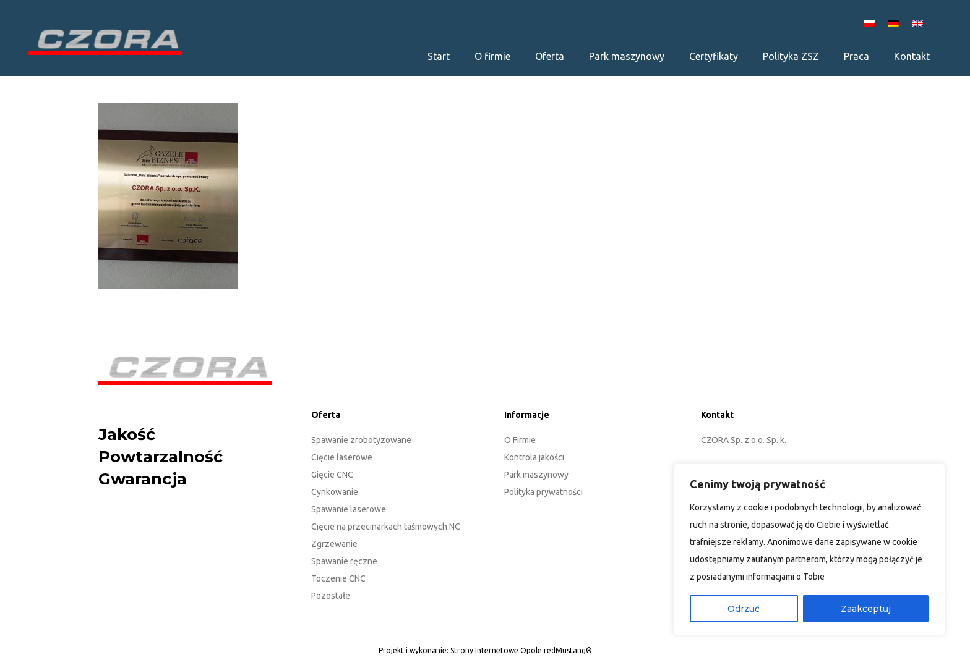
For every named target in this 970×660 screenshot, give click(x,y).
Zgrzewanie (334, 544)
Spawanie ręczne (344, 561)
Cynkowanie (334, 492)
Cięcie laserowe (341, 457)
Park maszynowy (536, 475)
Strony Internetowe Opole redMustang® (521, 650)
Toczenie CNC (338, 578)
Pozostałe (330, 596)
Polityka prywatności (543, 492)
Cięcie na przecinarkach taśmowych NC (385, 526)
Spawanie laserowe (348, 509)
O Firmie (520, 440)
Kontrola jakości (534, 457)
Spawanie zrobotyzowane (361, 440)
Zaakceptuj (866, 608)
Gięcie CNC (332, 475)
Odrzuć (744, 608)
